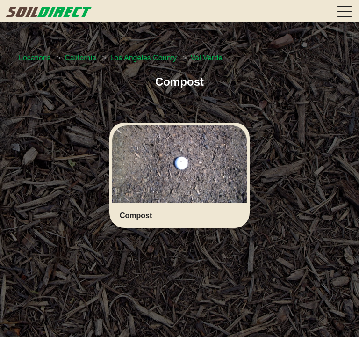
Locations (35, 58)
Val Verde (207, 58)
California (80, 58)
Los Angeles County (143, 58)
